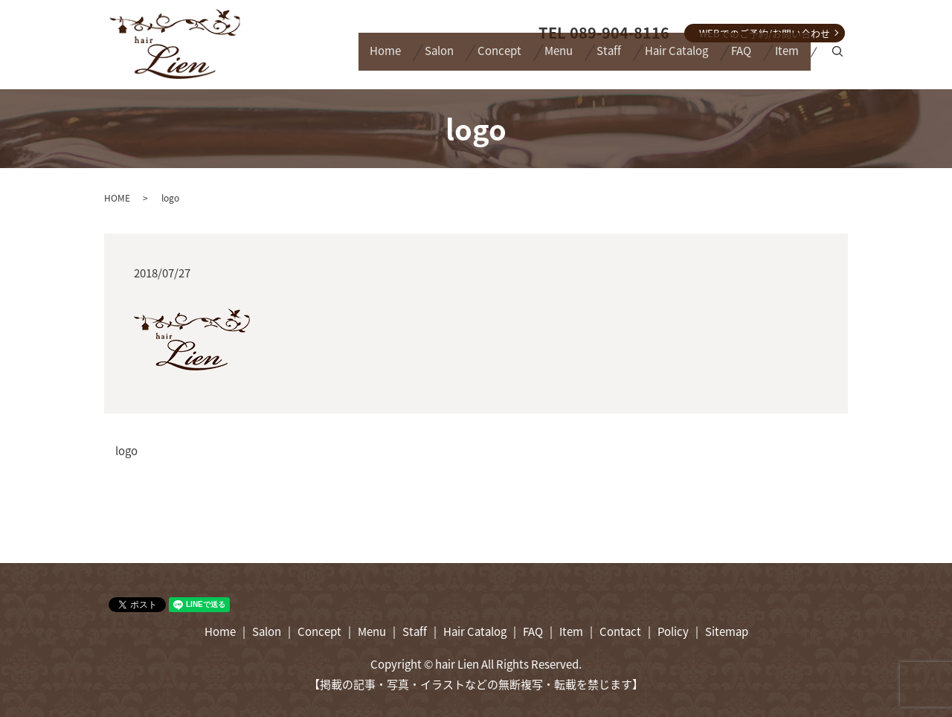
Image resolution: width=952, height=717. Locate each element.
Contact (620, 631)
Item (782, 59)
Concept (445, 59)
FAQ (727, 59)
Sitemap (726, 631)
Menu (515, 59)
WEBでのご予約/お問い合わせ (764, 33)
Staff (574, 59)
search (840, 59)
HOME (117, 198)
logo (126, 451)
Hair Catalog (652, 59)
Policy (673, 631)
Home (311, 59)
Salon (375, 59)
